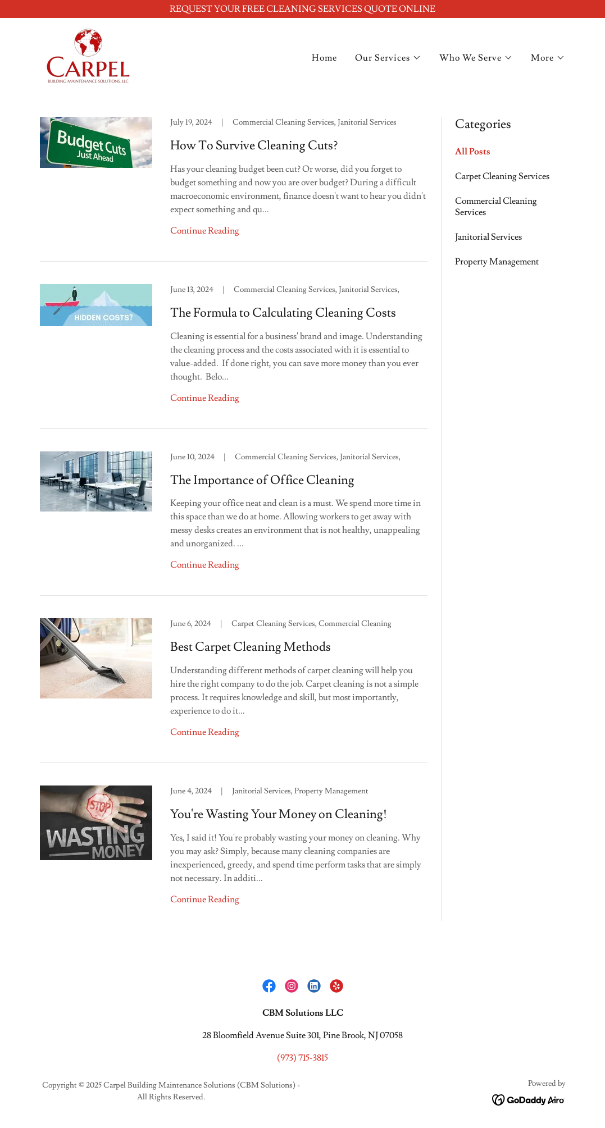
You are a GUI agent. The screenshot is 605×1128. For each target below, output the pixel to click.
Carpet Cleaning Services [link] (502, 176)
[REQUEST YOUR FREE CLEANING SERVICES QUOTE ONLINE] (302, 9)
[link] (88, 54)
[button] (388, 58)
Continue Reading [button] (204, 230)
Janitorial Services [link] (488, 237)
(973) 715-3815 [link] (302, 1057)
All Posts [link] (472, 151)
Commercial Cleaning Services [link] (496, 206)
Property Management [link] (497, 261)
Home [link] (324, 57)
